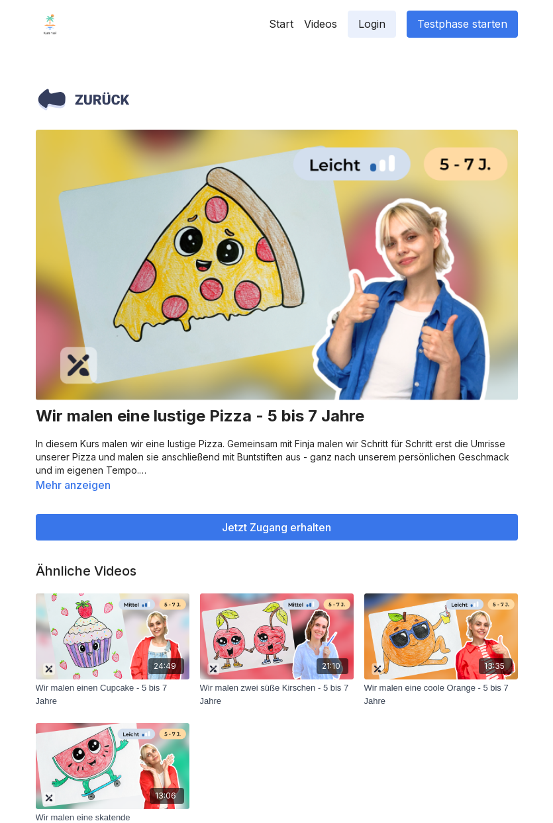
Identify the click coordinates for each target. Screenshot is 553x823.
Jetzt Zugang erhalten (276, 527)
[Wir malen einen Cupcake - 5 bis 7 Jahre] (112, 694)
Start (281, 23)
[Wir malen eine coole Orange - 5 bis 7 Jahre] (441, 694)
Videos (320, 23)
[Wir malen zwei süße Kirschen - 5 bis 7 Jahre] (277, 694)
